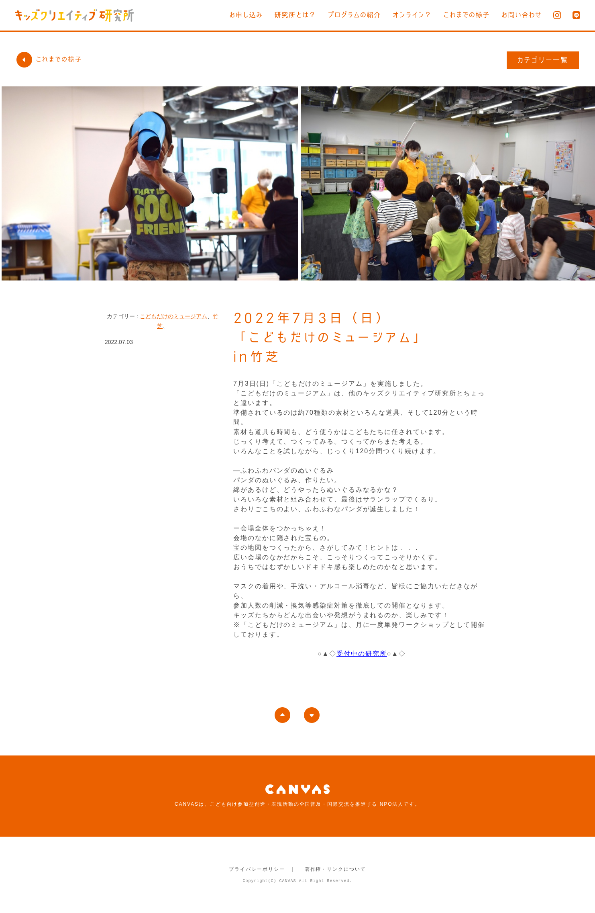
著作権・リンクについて (335, 869)
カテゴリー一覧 (543, 59)
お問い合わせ (521, 14)
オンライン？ (412, 14)
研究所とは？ (295, 14)
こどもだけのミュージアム (173, 316)
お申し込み (246, 14)
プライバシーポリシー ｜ (262, 869)
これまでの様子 (466, 14)
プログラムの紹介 (354, 14)
